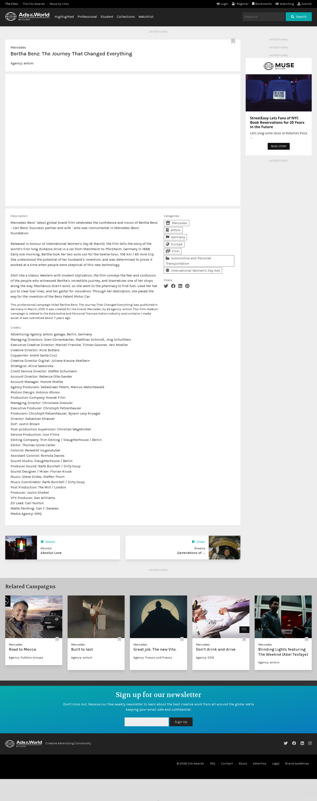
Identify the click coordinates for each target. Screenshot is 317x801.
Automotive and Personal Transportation (188, 261)
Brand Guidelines (297, 763)
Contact (227, 763)
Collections (126, 17)
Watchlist (145, 17)
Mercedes (18, 47)
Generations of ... (191, 553)
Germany (175, 237)
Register (240, 4)
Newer (48, 542)
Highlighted (64, 17)
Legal (275, 763)
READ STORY (278, 146)
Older (198, 542)
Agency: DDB (205, 657)
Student (107, 17)
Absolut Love (51, 553)
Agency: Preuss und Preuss (152, 657)
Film (172, 251)
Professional (87, 17)
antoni (29, 63)
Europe (174, 244)
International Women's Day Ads (193, 270)
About (243, 763)
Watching (284, 4)
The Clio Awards (34, 4)
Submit (304, 4)
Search (298, 17)
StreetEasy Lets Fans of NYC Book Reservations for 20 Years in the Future (277, 122)
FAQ (212, 763)
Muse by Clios (59, 4)
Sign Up (181, 722)
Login (222, 4)
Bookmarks (262, 4)
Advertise (259, 763)
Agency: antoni (81, 657)
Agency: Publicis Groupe (26, 657)
